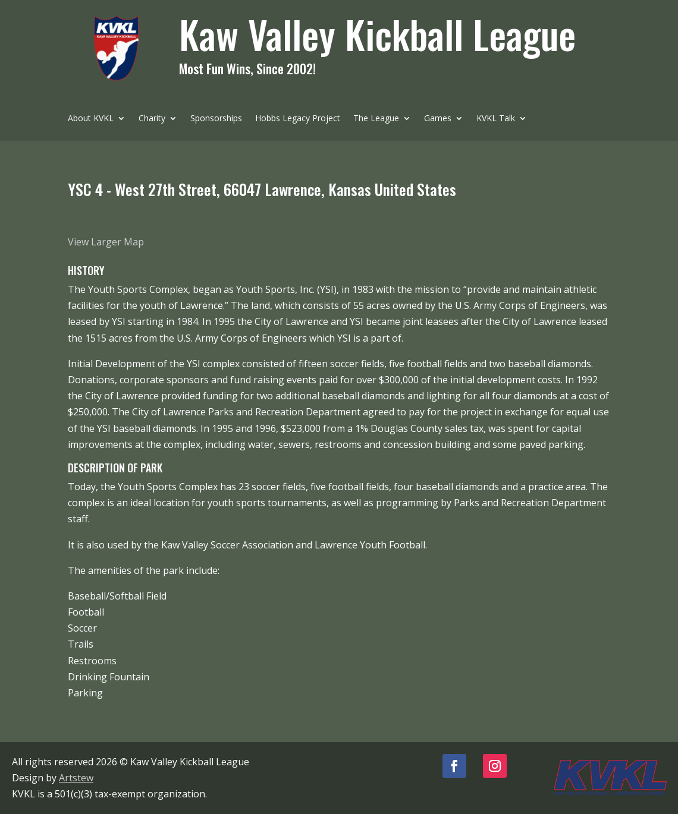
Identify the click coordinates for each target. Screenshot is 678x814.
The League (376, 119)
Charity (152, 119)
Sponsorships (216, 119)
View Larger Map (106, 241)
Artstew (76, 777)
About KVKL (91, 119)
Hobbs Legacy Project (297, 119)
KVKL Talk (495, 119)
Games (437, 119)
